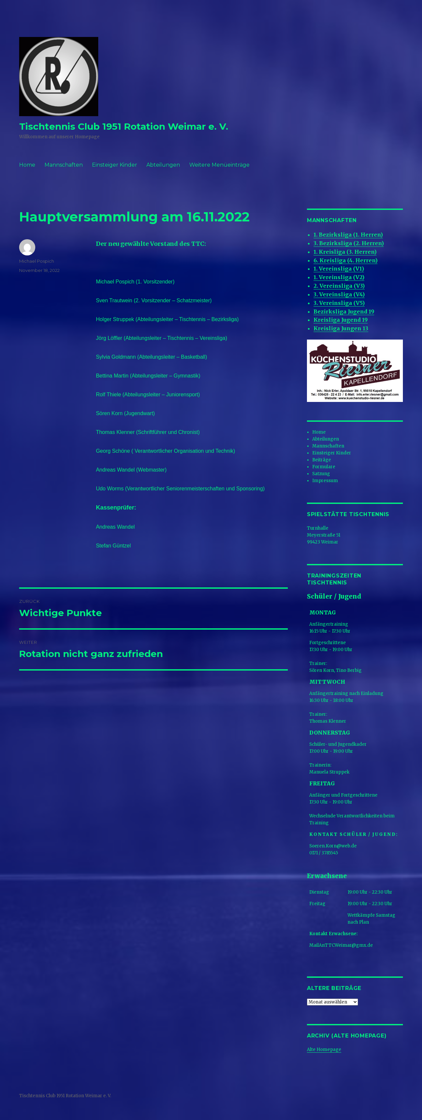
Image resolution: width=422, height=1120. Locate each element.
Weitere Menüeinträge (219, 165)
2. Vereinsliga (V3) (339, 285)
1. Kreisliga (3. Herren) (345, 251)
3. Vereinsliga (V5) (339, 303)
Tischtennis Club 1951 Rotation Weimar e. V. (123, 126)
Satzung (321, 474)
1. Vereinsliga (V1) (339, 268)
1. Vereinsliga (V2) (339, 277)
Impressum (325, 480)
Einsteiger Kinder (114, 165)
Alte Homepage (324, 1049)
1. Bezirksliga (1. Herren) (348, 234)
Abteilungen (163, 165)
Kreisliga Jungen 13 (341, 328)
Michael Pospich (36, 261)
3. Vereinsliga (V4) (339, 294)
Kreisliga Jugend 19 (341, 319)
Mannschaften (64, 165)
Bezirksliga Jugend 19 (344, 311)
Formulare (323, 467)
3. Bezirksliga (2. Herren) (349, 243)
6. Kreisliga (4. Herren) (345, 260)
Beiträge (321, 460)
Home (27, 165)
